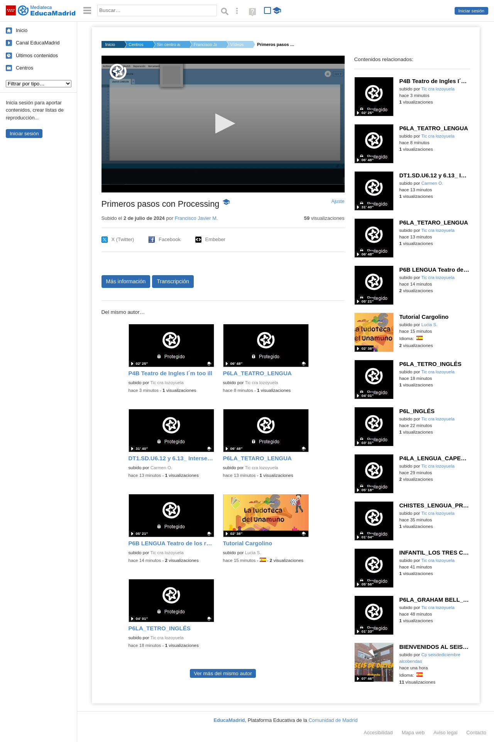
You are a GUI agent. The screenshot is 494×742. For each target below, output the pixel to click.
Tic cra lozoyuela (166, 382)
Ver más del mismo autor (223, 673)
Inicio (21, 30)
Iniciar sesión (471, 11)
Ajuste (337, 201)
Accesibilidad (378, 732)
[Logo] (118, 71)
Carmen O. (161, 467)
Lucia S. (253, 552)
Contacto (476, 732)
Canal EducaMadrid (37, 43)
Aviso (445, 732)
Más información (126, 281)
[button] (223, 123)
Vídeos (237, 44)
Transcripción (173, 281)
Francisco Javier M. (205, 44)
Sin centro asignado (168, 44)
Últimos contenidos (37, 55)
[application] (223, 124)
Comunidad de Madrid (333, 720)
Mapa (413, 732)
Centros (24, 68)
